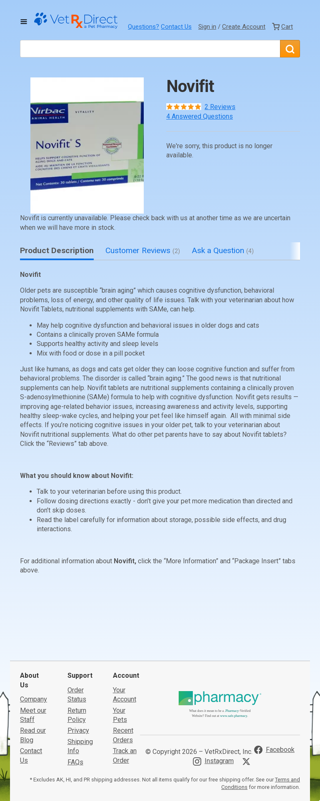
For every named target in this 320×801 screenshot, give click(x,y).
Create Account (243, 26)
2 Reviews (220, 107)
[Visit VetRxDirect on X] (248, 712)
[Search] (290, 48)
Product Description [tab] (57, 250)
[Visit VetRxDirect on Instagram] (213, 711)
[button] (87, 145)
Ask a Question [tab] (223, 250)
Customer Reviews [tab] (142, 250)
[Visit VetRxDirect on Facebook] (274, 700)
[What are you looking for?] (150, 48)
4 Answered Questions (199, 116)
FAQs (75, 712)
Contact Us (176, 26)
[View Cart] (282, 26)
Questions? (143, 26)
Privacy (78, 681)
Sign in (207, 26)
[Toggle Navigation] (24, 21)
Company (33, 650)
